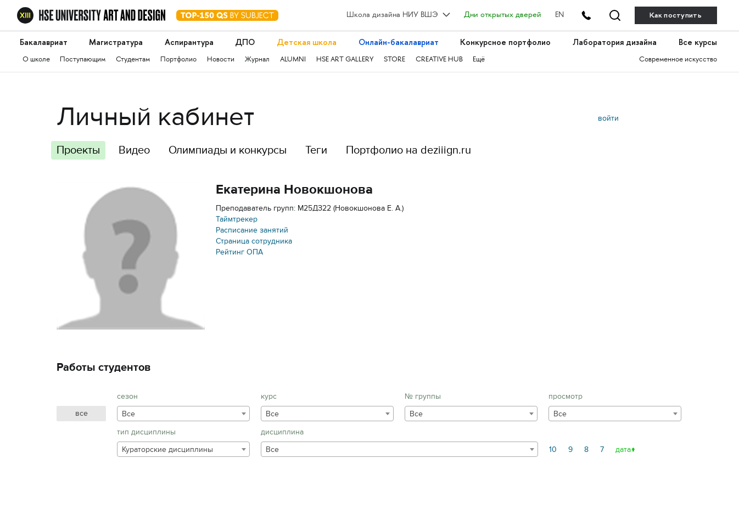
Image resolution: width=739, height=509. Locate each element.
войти (608, 118)
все (81, 413)
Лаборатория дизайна (615, 43)
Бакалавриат (44, 43)
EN (559, 15)
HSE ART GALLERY (344, 60)
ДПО (245, 43)
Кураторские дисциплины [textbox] (167, 449)
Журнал (257, 60)
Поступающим (82, 60)
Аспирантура (189, 43)
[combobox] (183, 413)
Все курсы (698, 43)
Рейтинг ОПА (239, 252)
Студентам (133, 60)
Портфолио (178, 60)
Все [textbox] (128, 414)
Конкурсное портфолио (505, 43)
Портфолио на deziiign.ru (408, 150)
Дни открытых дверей (502, 15)
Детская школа (307, 43)
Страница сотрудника (254, 241)
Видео (134, 150)
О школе (36, 60)
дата (623, 449)
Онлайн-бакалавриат (399, 43)
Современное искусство (678, 60)
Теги (316, 150)
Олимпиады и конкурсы (228, 150)
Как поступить (676, 15)
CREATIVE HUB (439, 60)
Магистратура (116, 43)
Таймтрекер (236, 219)
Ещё (479, 60)
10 (553, 449)
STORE (394, 60)
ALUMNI (293, 60)
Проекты (78, 150)
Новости (220, 60)
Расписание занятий (252, 230)
